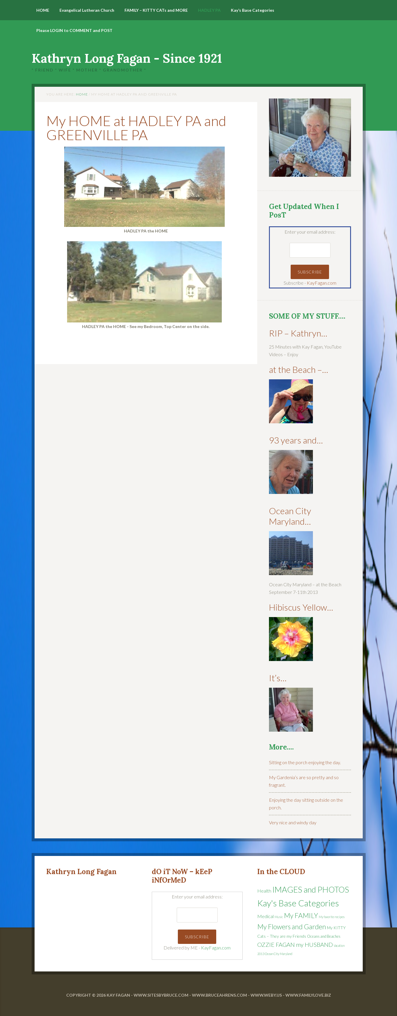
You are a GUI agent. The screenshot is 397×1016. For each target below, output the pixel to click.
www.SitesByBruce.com (161, 995)
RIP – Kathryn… (298, 333)
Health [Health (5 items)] (264, 891)
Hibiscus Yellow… (301, 607)
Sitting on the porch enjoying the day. (305, 762)
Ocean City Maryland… (290, 515)
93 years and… (296, 440)
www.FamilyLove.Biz (308, 995)
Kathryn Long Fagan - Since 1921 (127, 58)
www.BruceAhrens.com (219, 995)
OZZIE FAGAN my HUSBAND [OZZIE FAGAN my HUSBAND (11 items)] (295, 944)
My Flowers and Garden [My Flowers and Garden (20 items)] (291, 926)
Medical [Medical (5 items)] (265, 916)
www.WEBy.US (266, 995)
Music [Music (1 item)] (279, 917)
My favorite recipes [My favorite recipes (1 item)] (332, 917)
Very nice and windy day (292, 822)
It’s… (278, 677)
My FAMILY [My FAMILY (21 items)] (301, 915)
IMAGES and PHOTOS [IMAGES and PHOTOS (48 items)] (310, 889)
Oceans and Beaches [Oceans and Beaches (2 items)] (323, 936)
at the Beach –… (298, 369)
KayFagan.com (321, 283)
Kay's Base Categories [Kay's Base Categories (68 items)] (298, 903)
